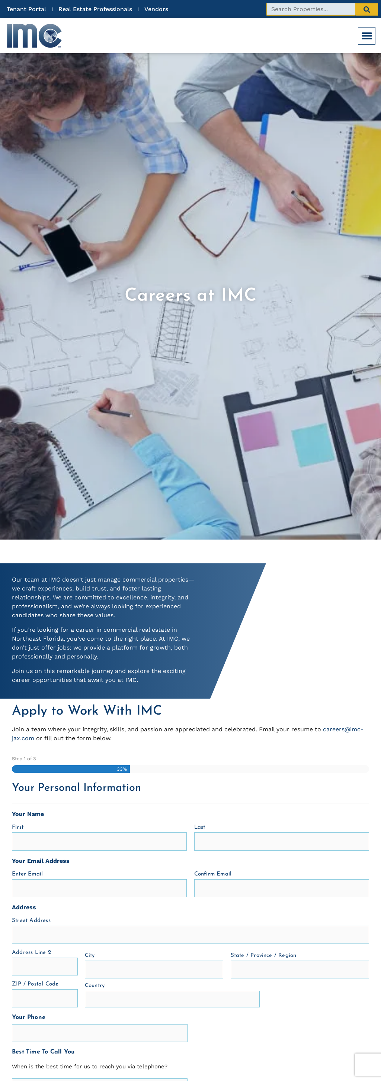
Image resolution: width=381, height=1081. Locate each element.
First (17, 827)
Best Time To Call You (43, 1052)
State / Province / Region (264, 955)
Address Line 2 (31, 952)
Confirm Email (213, 874)
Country (95, 985)
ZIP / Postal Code (35, 984)
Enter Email (27, 874)
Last (199, 827)
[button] (366, 36)
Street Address (31, 920)
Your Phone (28, 1017)
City (90, 955)
